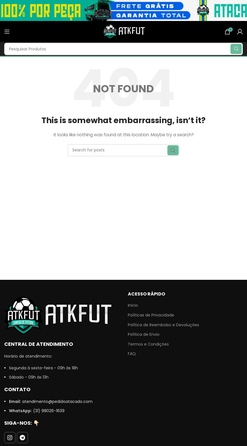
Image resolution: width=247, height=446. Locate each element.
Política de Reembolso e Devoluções (163, 325)
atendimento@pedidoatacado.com (57, 401)
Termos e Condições (148, 344)
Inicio (133, 305)
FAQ (132, 353)
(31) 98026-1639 (48, 411)
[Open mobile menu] (7, 31)
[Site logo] (124, 31)
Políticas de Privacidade (151, 315)
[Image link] (57, 315)
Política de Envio (144, 334)
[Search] (123, 49)
